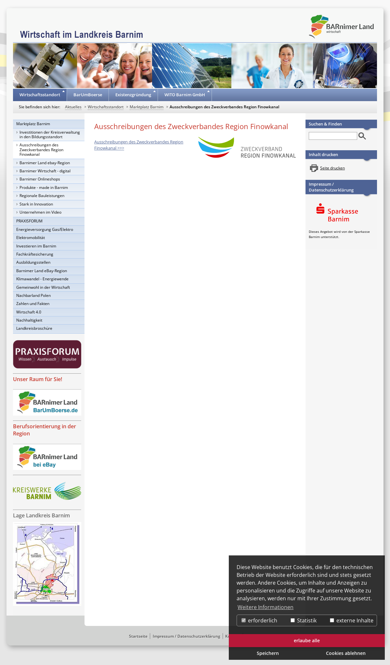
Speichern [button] (268, 653)
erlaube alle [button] (307, 640)
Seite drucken (332, 168)
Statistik (304, 620)
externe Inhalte (351, 620)
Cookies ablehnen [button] (346, 653)
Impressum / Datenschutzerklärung (331, 187)
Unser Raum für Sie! (37, 379)
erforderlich (259, 620)
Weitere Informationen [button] (265, 607)
